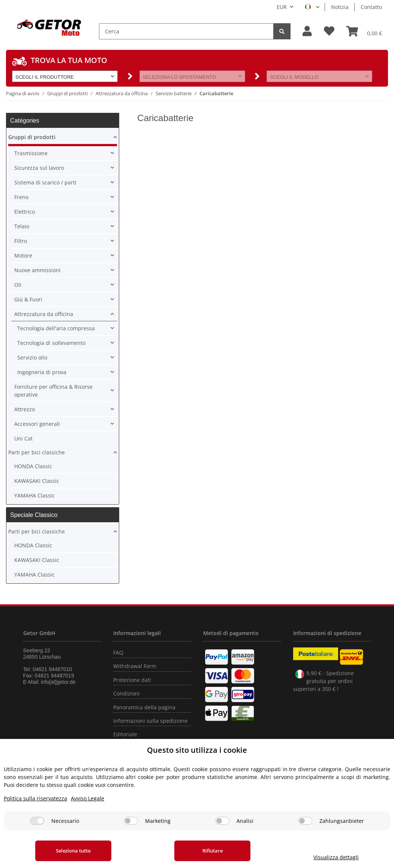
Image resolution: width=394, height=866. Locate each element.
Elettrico (24, 211)
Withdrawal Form (134, 666)
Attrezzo (24, 409)
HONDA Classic (33, 466)
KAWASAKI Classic (36, 480)
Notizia (340, 6)
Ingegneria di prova (41, 372)
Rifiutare (212, 850)
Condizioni (126, 693)
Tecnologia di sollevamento (51, 342)
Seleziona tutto (73, 850)
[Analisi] (222, 821)
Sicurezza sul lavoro (39, 167)
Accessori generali (37, 423)
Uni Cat (23, 438)
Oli (17, 284)
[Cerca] (186, 31)
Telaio (21, 226)
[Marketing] (131, 821)
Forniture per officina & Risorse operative (53, 390)
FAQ (118, 652)
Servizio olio (32, 357)
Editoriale (125, 734)
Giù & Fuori (28, 299)
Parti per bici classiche (36, 452)
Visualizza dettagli (335, 857)
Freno (21, 197)
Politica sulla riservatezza (35, 798)
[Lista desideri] (329, 31)
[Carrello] (364, 31)
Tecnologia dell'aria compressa (56, 328)
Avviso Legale (87, 798)
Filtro (20, 240)
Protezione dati (132, 679)
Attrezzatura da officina (43, 314)
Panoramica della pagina (144, 707)
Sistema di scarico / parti (45, 182)
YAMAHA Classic (34, 495)
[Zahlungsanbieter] (305, 821)
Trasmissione (31, 153)
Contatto (371, 6)
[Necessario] (37, 821)
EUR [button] (282, 6)
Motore (23, 255)
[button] (307, 31)
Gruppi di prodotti (31, 137)
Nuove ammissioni (37, 270)
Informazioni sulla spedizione (150, 720)
